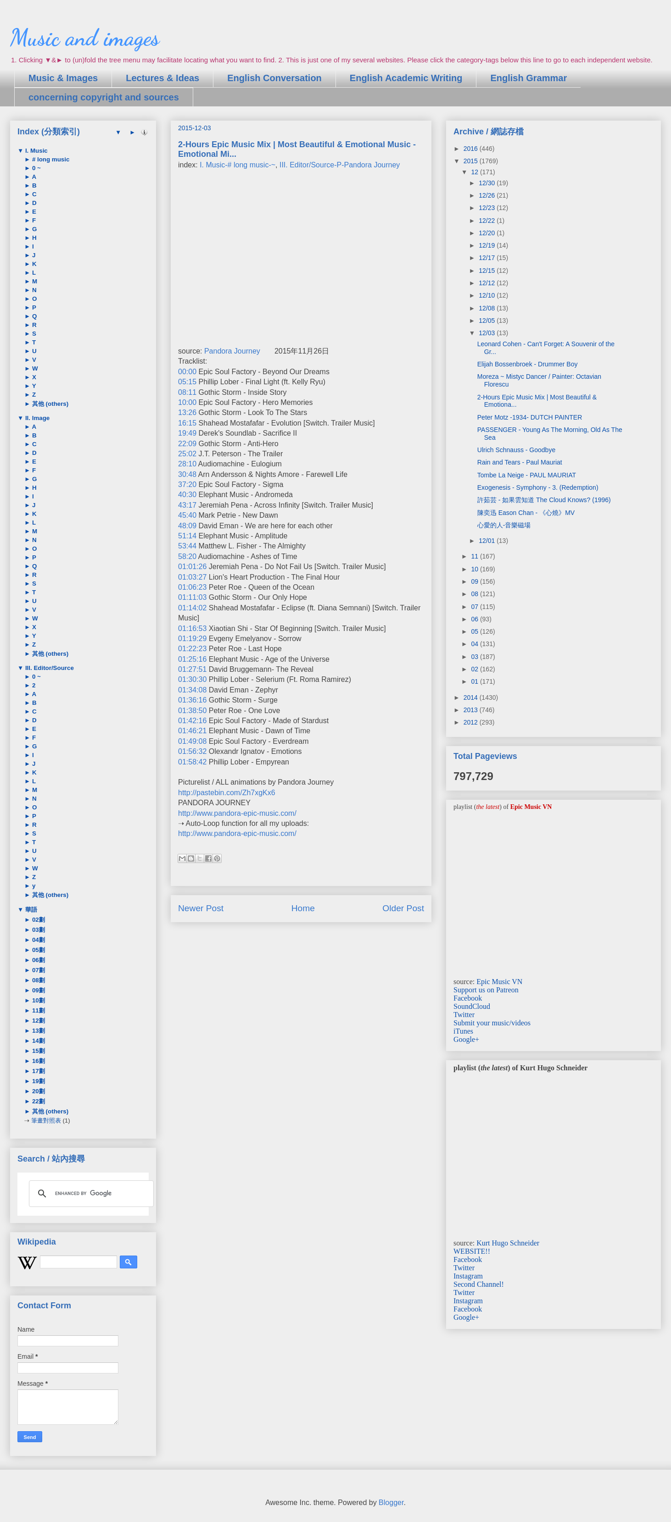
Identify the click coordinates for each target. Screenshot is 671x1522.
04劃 (37, 939)
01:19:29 (192, 638)
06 (475, 619)
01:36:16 (192, 700)
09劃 (37, 990)
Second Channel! (478, 1284)
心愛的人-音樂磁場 (504, 525)
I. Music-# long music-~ (237, 165)
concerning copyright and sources (103, 97)
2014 (472, 697)
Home (303, 908)
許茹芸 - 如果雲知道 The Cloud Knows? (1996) (544, 500)
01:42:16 (192, 721)
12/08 (488, 308)
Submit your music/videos (492, 1023)
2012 (472, 722)
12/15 (488, 270)
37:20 (187, 484)
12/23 (488, 207)
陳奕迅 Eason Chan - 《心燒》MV (526, 512)
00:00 (187, 372)
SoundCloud (471, 1006)
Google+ (466, 1039)
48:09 (187, 526)
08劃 (37, 980)
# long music (49, 159)
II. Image (36, 418)
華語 (30, 909)
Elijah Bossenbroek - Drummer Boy (527, 364)
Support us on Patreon (486, 990)
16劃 (37, 1060)
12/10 (488, 295)
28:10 (187, 464)
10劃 (37, 1000)
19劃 (37, 1081)
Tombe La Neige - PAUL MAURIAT (526, 475)
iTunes (463, 1031)
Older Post (403, 908)
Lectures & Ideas (162, 78)
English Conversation (274, 78)
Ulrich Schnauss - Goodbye (516, 450)
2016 (472, 148)
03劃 (37, 929)
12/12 (488, 283)
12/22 (488, 220)
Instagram (468, 1276)
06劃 (37, 960)
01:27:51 (192, 669)
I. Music (35, 150)
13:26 (187, 412)
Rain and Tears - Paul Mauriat (519, 462)
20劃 (37, 1091)
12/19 (488, 245)
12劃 (37, 1020)
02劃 (37, 919)
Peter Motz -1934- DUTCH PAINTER (529, 417)
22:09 (187, 444)
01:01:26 (192, 566)
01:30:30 (192, 679)
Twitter (464, 1014)
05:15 (187, 382)
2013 (472, 710)
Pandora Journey (232, 351)
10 (475, 569)
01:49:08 (192, 741)
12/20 (488, 233)
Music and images (84, 37)
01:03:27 (192, 577)
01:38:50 (192, 710)
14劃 (37, 1040)
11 (475, 556)
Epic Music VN (499, 981)
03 (475, 656)
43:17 (187, 505)
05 (475, 631)
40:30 (187, 494)
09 (475, 581)
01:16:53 (192, 628)
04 (475, 644)
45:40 (187, 515)
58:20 (187, 556)
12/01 (488, 540)
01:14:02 (192, 608)
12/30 (488, 183)
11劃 (37, 1010)
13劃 (37, 1030)
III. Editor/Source (48, 667)
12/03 (488, 333)
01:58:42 (192, 762)
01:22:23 (192, 649)
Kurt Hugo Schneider (507, 1243)
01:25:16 (192, 659)
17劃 (37, 1071)
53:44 (187, 546)
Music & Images (63, 78)
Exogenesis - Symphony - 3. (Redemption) (537, 487)
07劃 (37, 970)
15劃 (37, 1050)
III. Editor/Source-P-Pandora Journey (340, 165)
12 (475, 172)
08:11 (187, 392)
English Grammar (528, 78)
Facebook (467, 998)
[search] (90, 1193)
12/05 (488, 320)
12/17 (488, 257)
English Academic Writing (406, 78)
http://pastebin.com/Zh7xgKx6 (226, 793)
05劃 (37, 949)
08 (475, 594)
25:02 (187, 454)
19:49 (187, 433)
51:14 (187, 536)
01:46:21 (192, 731)
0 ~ (35, 168)
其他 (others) (49, 403)
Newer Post (201, 908)
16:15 (187, 423)
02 (475, 669)
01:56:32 (192, 751)
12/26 (488, 195)
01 (475, 681)
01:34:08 (192, 690)
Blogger (391, 1502)
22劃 (37, 1101)
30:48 (187, 474)
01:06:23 (192, 587)
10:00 (187, 402)
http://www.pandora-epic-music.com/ (237, 813)
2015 (472, 161)
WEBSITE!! (471, 1251)
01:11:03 (192, 597)
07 (475, 606)
